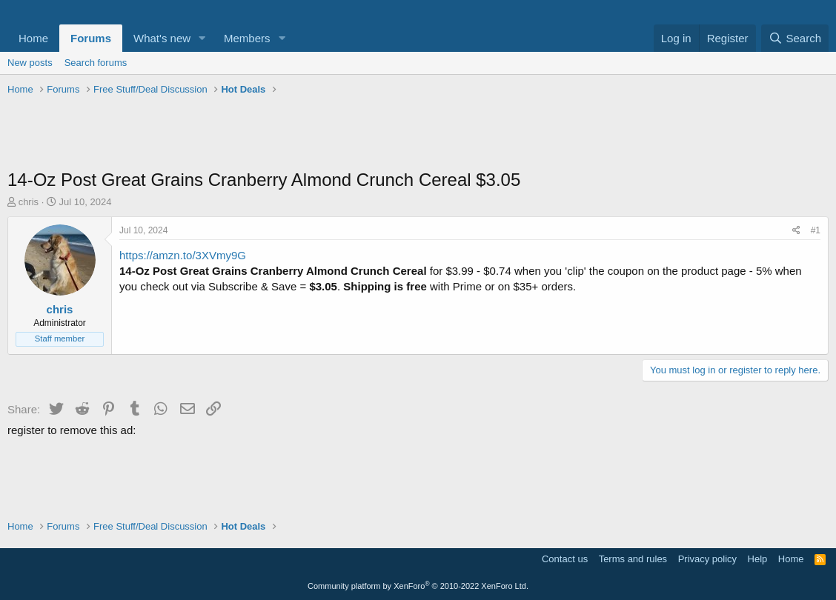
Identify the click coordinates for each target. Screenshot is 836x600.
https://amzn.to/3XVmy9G (182, 255)
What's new (161, 38)
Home (33, 38)
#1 (815, 230)
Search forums (95, 62)
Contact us (565, 558)
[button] (202, 38)
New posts (30, 62)
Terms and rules (633, 558)
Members (247, 38)
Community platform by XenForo (418, 585)
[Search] (795, 38)
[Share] (796, 230)
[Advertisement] (418, 134)
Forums (90, 38)
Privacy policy (707, 558)
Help (758, 558)
